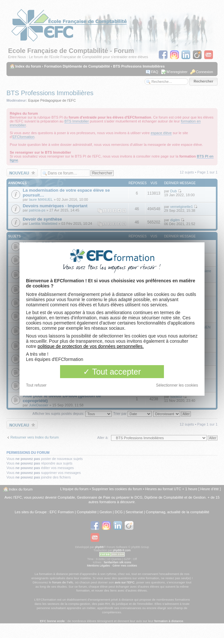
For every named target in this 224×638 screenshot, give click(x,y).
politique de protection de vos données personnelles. (91, 346)
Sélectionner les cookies (177, 385)
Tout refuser (36, 385)
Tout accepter (112, 371)
